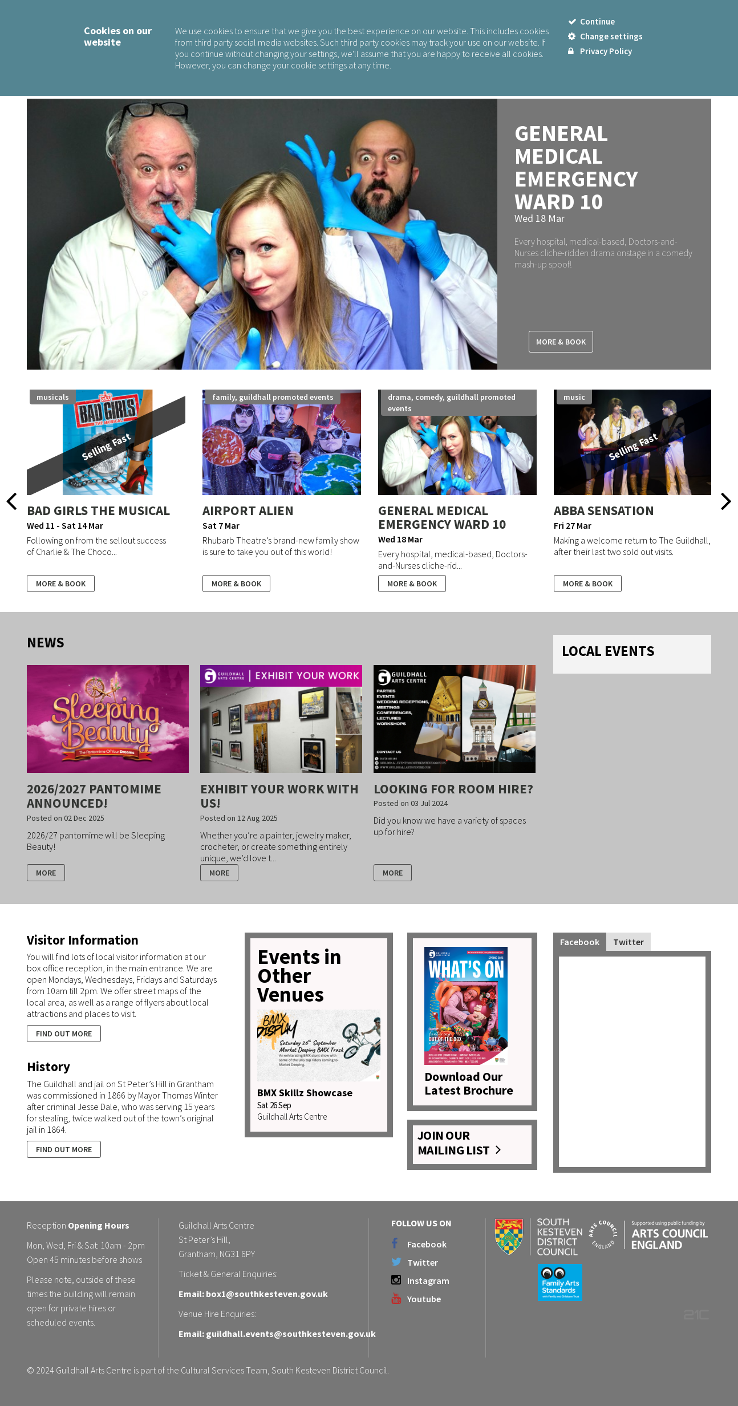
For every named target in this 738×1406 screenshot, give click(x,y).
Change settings (605, 36)
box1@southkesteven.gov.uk (267, 1293)
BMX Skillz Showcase (304, 1092)
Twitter (628, 941)
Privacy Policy (600, 51)
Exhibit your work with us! (279, 795)
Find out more (64, 1033)
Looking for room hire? (453, 788)
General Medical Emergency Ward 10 (576, 167)
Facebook (579, 941)
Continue (591, 21)
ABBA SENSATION (604, 510)
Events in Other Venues (299, 975)
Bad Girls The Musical (98, 510)
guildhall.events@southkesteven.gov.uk (291, 1333)
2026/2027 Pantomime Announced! (94, 795)
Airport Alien (248, 510)
